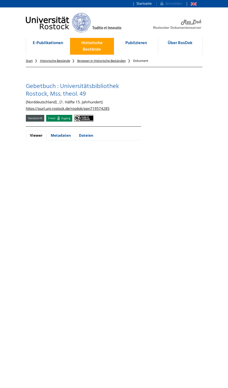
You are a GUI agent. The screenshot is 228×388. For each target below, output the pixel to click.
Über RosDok (180, 43)
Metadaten (61, 135)
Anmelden (170, 3)
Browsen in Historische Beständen (101, 61)
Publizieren (136, 43)
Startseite (144, 3)
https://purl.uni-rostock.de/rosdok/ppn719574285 (68, 108)
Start (29, 61)
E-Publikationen (48, 43)
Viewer (36, 135)
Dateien (86, 135)
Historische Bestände (92, 46)
